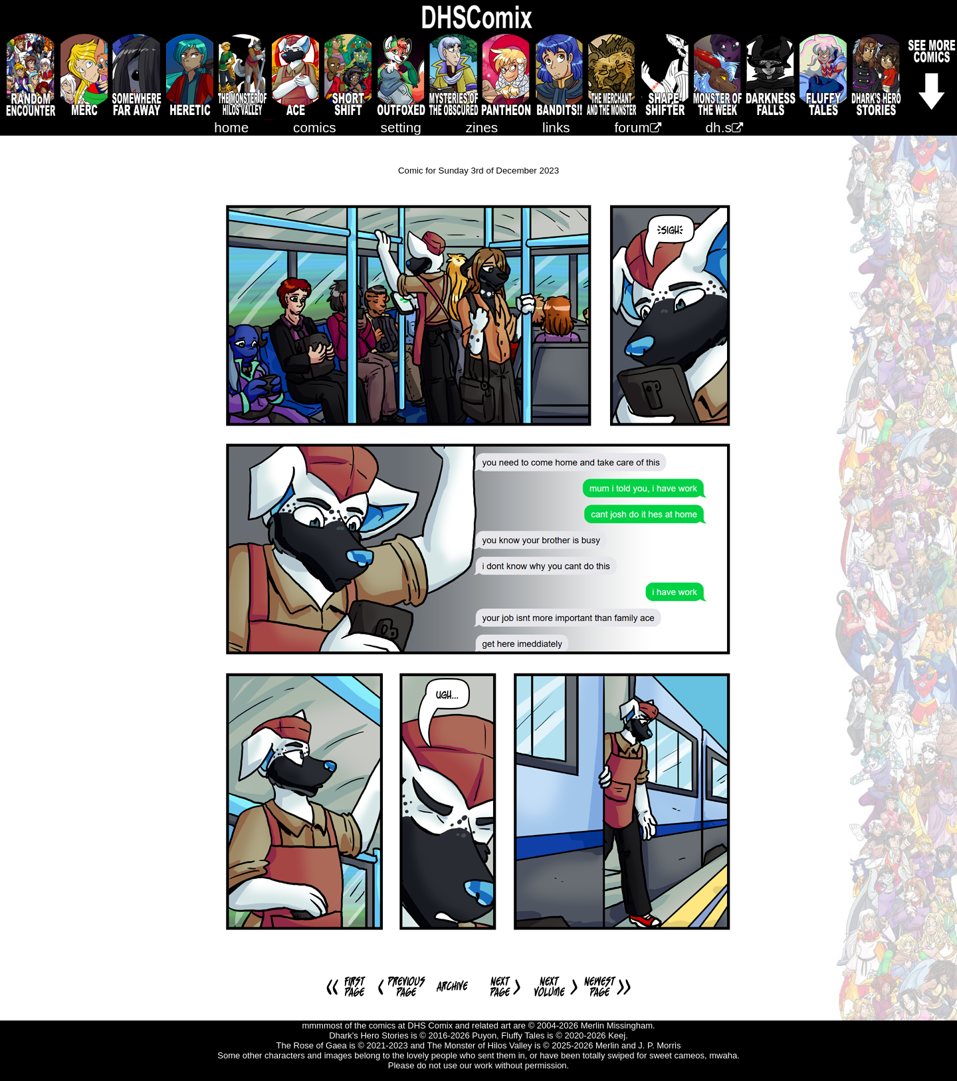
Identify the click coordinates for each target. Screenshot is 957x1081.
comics (314, 127)
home (231, 127)
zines (482, 127)
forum (638, 127)
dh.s (724, 127)
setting (401, 127)
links (556, 127)
